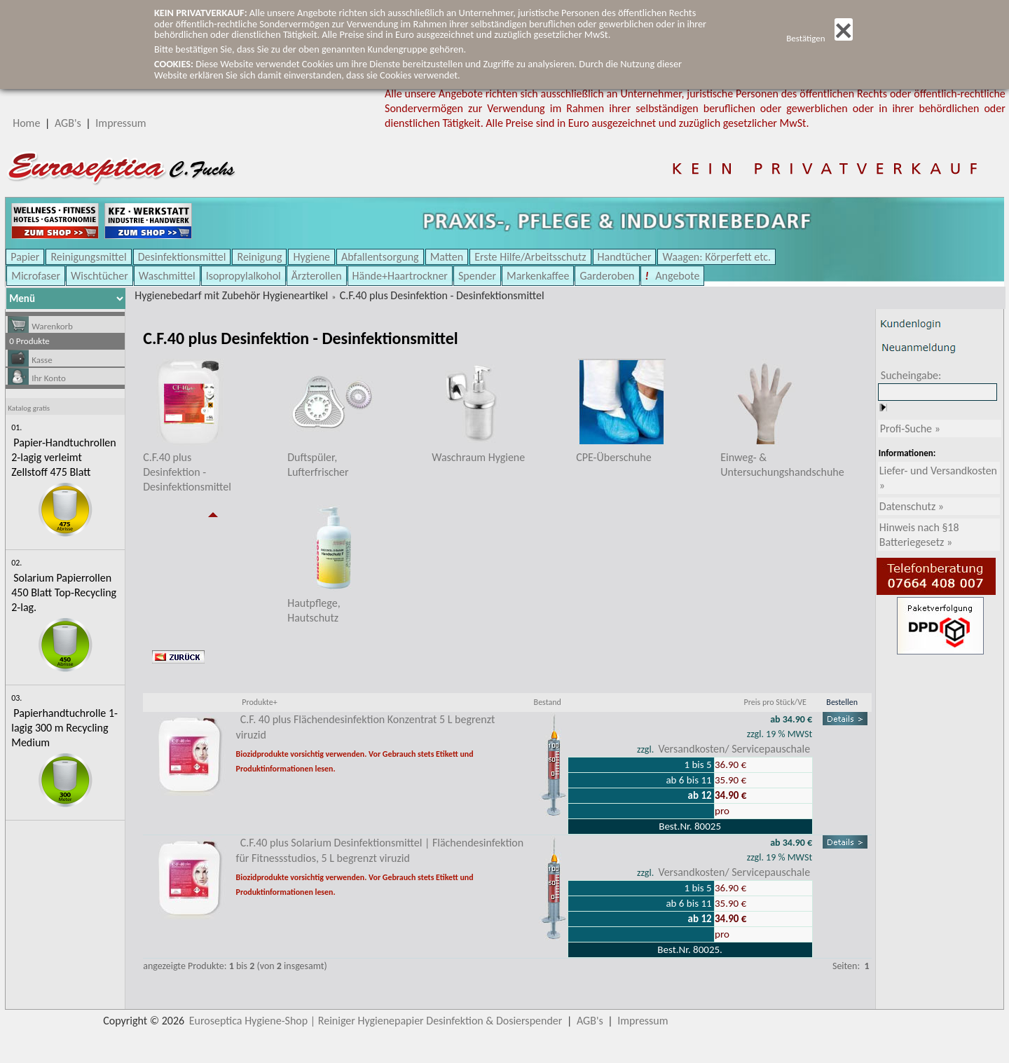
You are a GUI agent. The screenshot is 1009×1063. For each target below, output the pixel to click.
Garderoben (606, 275)
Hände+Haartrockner (400, 275)
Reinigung (259, 256)
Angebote (676, 275)
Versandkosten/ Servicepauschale (734, 748)
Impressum (120, 123)
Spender (477, 275)
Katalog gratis (29, 408)
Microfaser (35, 275)
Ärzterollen (316, 275)
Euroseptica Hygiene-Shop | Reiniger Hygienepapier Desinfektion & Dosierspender (376, 1020)
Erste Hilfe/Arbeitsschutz (530, 256)
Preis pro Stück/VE (775, 702)
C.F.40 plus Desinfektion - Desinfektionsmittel (442, 295)
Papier (25, 256)
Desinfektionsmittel (182, 256)
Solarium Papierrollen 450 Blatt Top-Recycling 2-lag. (63, 592)
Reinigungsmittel (88, 256)
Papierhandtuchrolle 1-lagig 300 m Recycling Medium (64, 727)
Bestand (547, 702)
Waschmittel (167, 275)
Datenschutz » (911, 506)
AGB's (68, 123)
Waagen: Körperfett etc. (716, 256)
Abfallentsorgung (380, 256)
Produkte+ (259, 702)
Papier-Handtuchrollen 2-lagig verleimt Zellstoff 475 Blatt (63, 457)
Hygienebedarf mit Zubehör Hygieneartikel (231, 295)
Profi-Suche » (910, 428)
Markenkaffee (538, 275)
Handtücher (625, 256)
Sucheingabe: (911, 375)
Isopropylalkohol (243, 275)
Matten (447, 256)
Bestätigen (819, 38)
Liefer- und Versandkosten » (938, 478)
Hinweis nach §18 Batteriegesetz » (919, 535)
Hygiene (311, 256)
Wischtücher (99, 275)
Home (26, 123)
